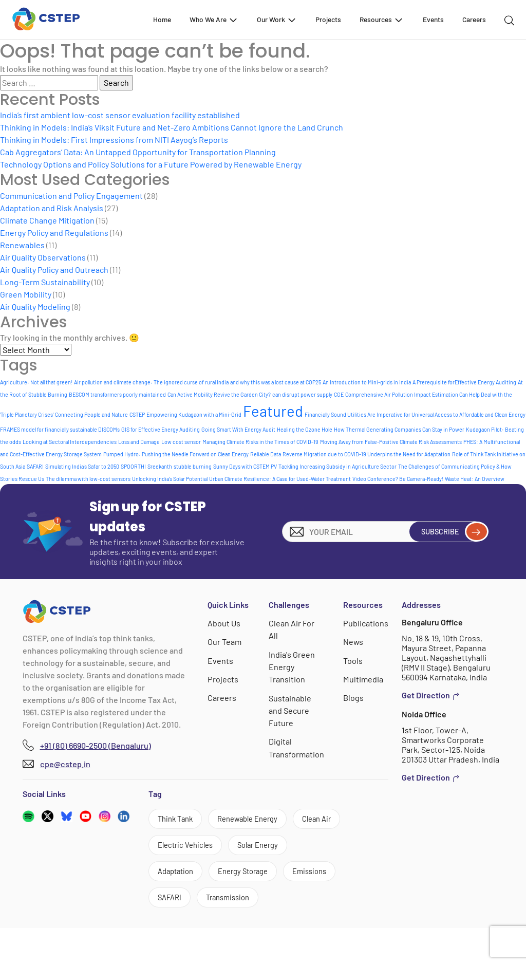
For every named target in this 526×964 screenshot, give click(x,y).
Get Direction (431, 695)
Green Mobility (25, 294)
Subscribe (450, 531)
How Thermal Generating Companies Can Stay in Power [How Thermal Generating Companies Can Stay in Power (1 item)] (399, 429)
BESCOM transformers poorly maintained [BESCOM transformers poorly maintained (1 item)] (117, 394)
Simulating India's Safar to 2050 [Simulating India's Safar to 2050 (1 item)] (82, 466)
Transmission (235, 932)
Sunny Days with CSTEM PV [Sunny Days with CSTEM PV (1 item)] (245, 466)
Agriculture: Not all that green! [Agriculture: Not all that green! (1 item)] (36, 382)
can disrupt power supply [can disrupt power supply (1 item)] (302, 394)
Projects (328, 19)
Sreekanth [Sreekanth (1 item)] (159, 466)
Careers (474, 19)
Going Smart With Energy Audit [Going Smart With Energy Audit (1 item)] (238, 429)
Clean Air (175, 848)
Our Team (225, 641)
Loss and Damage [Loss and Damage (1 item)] (139, 441)
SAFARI (172, 932)
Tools (353, 660)
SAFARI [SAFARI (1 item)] (35, 466)
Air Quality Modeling (35, 306)
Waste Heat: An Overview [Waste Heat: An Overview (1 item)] (474, 478)
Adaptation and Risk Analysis (51, 208)
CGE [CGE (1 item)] (339, 394)
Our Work (277, 19)
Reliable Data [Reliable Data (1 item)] (265, 454)
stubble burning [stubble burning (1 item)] (193, 466)
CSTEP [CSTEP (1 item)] (137, 414)
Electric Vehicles (247, 848)
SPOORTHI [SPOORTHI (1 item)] (133, 466)
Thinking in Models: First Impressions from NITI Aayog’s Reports (114, 139)
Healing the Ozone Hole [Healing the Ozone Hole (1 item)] (304, 429)
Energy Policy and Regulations (54, 232)
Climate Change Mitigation (47, 220)
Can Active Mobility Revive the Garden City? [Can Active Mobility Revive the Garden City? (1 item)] (219, 394)
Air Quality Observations (43, 257)
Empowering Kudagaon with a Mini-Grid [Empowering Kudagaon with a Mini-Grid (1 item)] (193, 414)
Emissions (259, 904)
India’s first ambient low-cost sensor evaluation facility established (120, 115)
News (354, 641)
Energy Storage (187, 904)
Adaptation (251, 876)
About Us (224, 623)
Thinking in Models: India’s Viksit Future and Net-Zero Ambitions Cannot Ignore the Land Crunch (171, 127)
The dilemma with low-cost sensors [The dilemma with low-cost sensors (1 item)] (88, 478)
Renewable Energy (258, 820)
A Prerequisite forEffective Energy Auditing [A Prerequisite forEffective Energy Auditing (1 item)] (464, 382)
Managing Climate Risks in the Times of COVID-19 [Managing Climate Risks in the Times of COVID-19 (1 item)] (260, 441)
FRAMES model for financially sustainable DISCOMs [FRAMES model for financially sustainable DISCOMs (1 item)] (60, 429)
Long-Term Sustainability (45, 282)
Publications (366, 623)
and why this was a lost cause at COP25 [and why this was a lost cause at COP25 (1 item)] (275, 382)
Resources (382, 19)
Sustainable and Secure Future (290, 709)
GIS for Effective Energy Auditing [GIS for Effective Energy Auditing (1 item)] (160, 429)
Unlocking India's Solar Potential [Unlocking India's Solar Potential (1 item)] (170, 478)
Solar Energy (181, 876)
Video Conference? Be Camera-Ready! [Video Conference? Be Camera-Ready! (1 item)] (397, 478)
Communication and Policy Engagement (71, 195)
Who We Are (214, 19)
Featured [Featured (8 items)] (273, 411)
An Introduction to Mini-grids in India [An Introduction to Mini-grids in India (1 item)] (367, 382)
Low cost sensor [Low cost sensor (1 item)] (181, 441)
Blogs (354, 697)
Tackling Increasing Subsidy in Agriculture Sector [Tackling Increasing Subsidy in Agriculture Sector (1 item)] (337, 466)
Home (162, 19)
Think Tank (178, 820)
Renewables (22, 245)
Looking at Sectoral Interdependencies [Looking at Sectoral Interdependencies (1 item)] (70, 441)
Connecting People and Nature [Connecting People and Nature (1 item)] (91, 414)
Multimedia (363, 678)
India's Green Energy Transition (292, 666)
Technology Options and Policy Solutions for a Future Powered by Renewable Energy (151, 164)
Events (433, 19)
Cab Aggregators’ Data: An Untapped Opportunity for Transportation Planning (138, 152)
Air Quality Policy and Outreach (54, 269)
